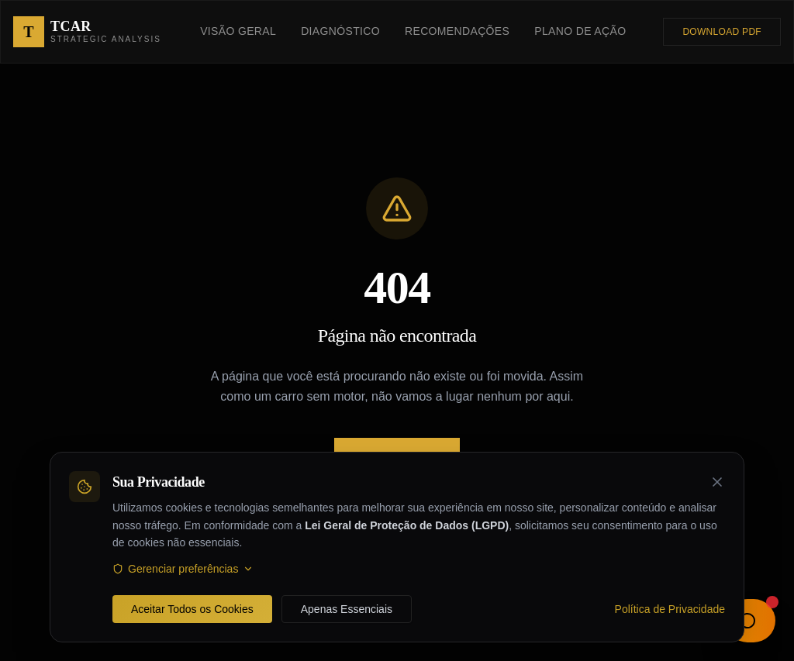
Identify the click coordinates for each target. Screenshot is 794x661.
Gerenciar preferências (183, 569)
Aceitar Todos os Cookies (192, 609)
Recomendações (457, 31)
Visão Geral (238, 31)
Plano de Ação (580, 31)
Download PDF (721, 31)
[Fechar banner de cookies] (717, 482)
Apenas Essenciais (346, 609)
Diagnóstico (340, 31)
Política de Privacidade (670, 609)
